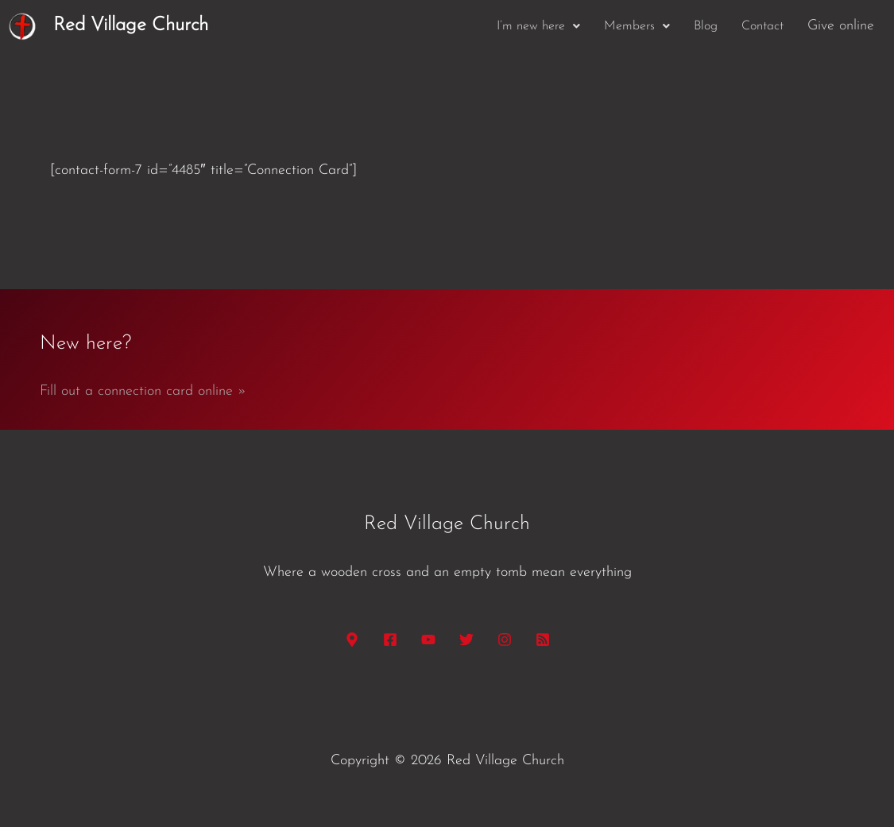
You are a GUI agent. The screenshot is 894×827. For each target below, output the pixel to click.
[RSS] (543, 639)
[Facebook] (390, 639)
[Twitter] (466, 639)
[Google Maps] (352, 639)
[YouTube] (428, 639)
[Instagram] (504, 639)
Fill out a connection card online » (143, 391)
